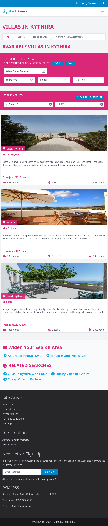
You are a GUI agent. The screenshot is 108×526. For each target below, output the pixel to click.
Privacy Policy (10, 413)
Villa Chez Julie (11, 154)
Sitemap (7, 423)
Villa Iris (7, 301)
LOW (69, 63)
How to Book (9, 444)
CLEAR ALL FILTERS (89, 97)
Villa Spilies (9, 228)
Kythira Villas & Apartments (69, 36)
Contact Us (8, 409)
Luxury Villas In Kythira (72, 374)
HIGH (57, 63)
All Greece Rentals (21, 356)
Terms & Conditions (13, 418)
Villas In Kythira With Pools (27, 374)
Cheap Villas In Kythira (24, 379)
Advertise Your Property (15, 439)
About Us (7, 404)
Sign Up (49, 471)
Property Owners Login (91, 3)
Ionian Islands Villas (65, 356)
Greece (21, 36)
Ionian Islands (40, 36)
